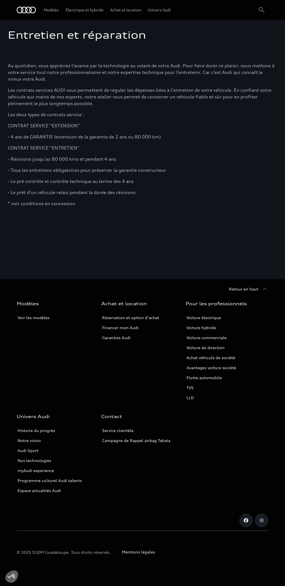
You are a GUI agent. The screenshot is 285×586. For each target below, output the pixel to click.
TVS (190, 387)
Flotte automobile (204, 377)
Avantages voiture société (211, 367)
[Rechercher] (261, 10)
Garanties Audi (116, 337)
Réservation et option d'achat (130, 317)
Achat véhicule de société (210, 357)
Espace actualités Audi (39, 490)
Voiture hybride (201, 327)
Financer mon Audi (120, 327)
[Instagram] (261, 520)
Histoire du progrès (36, 430)
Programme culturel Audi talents (50, 480)
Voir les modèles (34, 317)
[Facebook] (246, 520)
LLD (190, 397)
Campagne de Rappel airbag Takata (136, 440)
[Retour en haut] (248, 289)
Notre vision (29, 440)
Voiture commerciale (206, 337)
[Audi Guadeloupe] (26, 10)
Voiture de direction (205, 347)
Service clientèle (118, 430)
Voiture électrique (203, 317)
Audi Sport (28, 450)
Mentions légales (138, 552)
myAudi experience (36, 470)
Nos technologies (34, 460)
